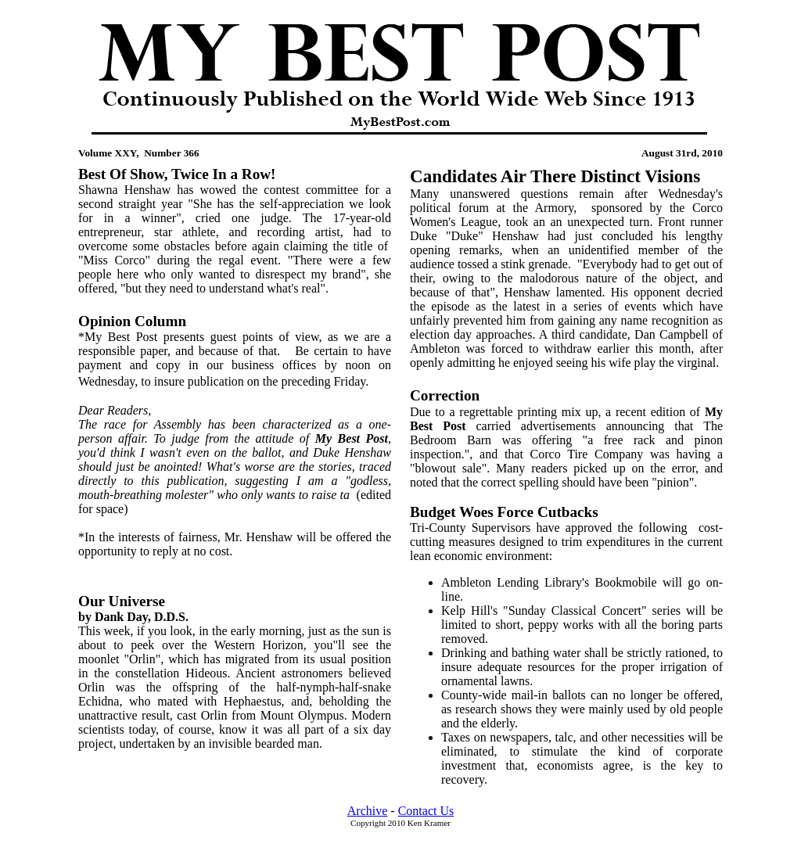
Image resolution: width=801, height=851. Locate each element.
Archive (367, 810)
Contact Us (426, 810)
